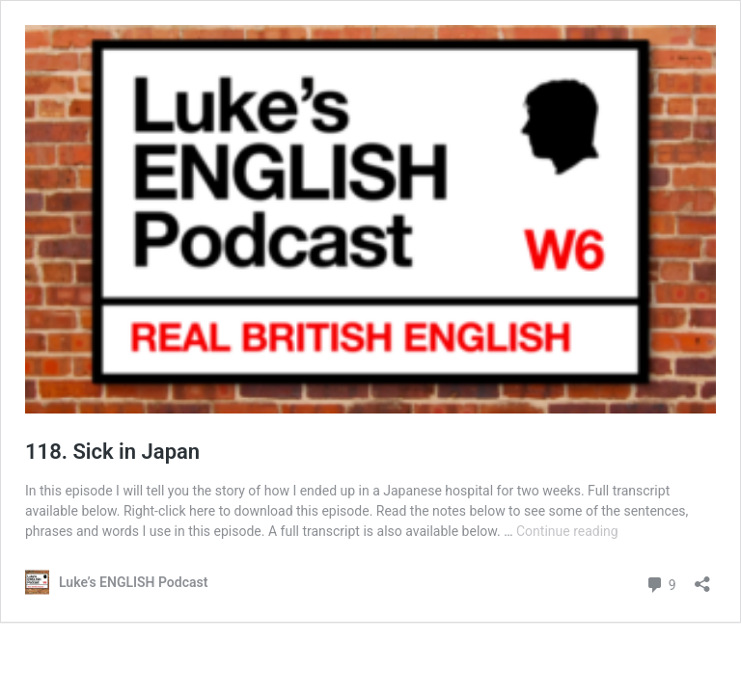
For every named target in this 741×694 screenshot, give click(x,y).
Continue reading (567, 531)
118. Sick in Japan (112, 452)
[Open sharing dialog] (702, 578)
